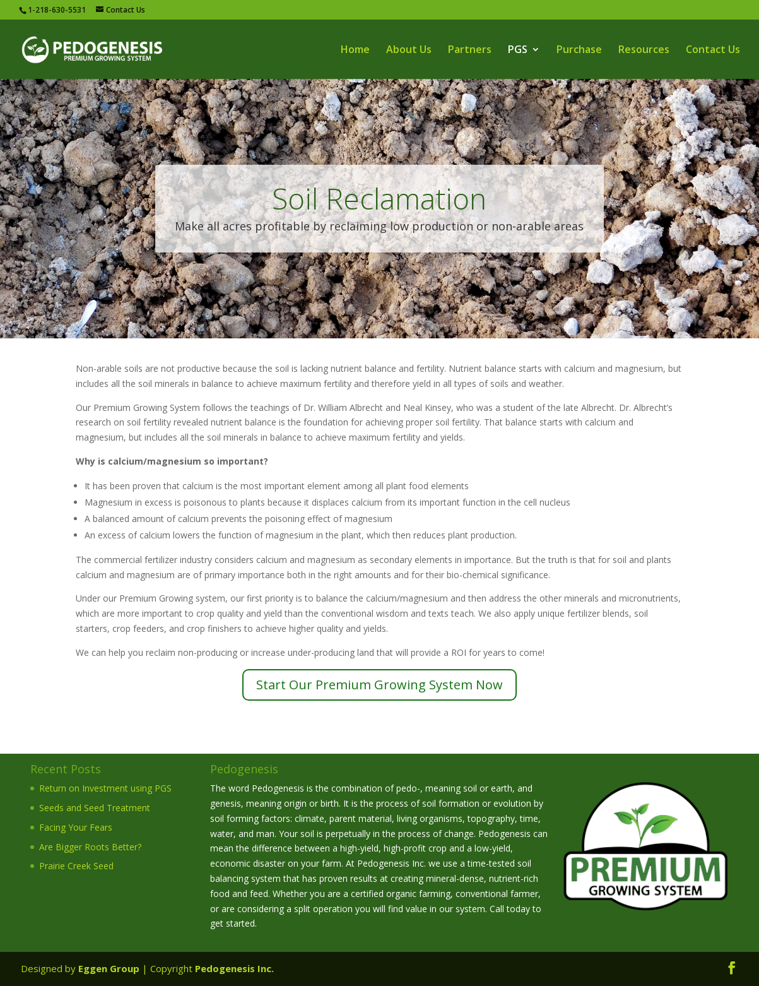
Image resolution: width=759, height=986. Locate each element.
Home (355, 50)
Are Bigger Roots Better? (90, 847)
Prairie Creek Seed (76, 866)
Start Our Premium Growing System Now (379, 684)
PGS (517, 50)
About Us (409, 50)
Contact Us (713, 50)
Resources (643, 50)
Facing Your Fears (75, 827)
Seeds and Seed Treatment (94, 808)
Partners (469, 50)
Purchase (579, 50)
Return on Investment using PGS (105, 788)
